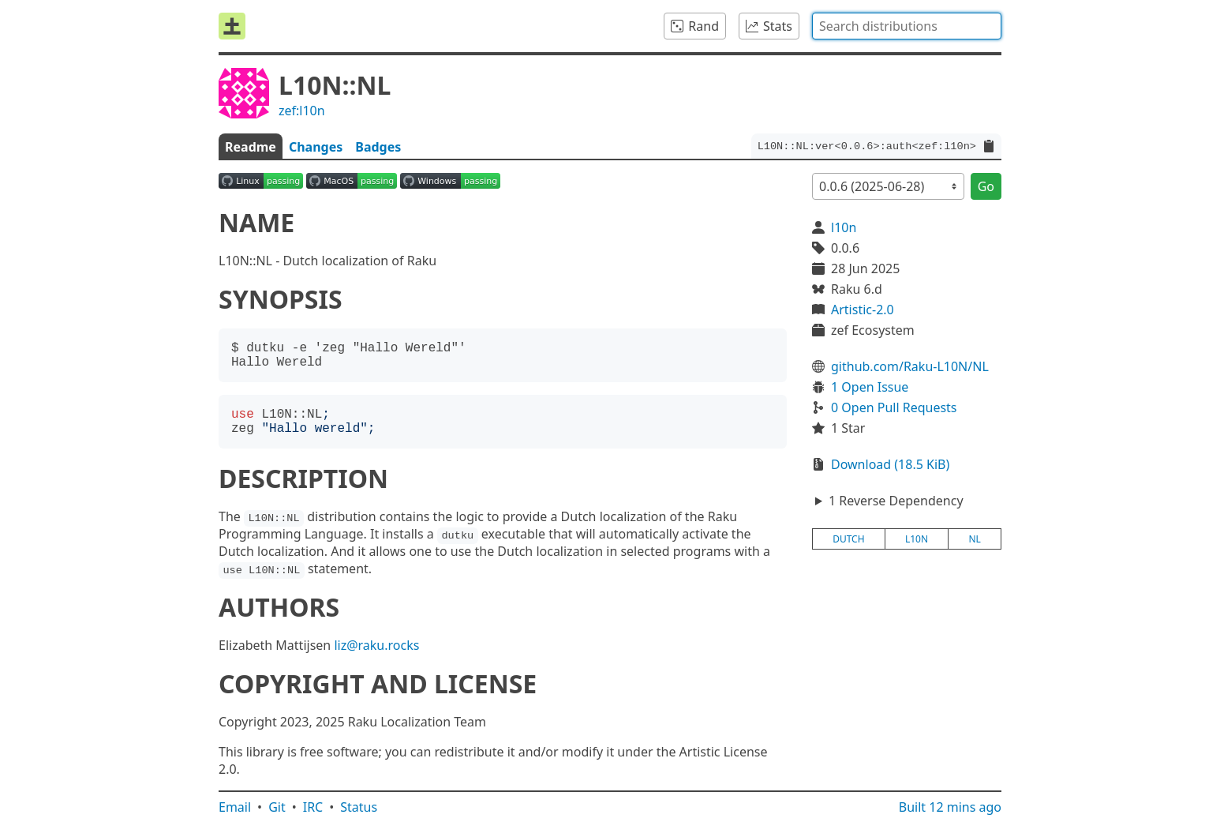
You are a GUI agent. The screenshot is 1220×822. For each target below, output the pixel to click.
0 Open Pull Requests (894, 407)
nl (974, 539)
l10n (843, 227)
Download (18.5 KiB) (890, 464)
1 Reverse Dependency (896, 500)
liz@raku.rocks (376, 645)
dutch (848, 539)
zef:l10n (302, 110)
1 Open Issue (869, 387)
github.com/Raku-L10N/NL (910, 366)
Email (235, 807)
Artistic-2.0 (862, 309)
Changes (315, 147)
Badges (378, 147)
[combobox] (906, 26)
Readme (250, 147)
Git (277, 807)
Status (358, 807)
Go (986, 186)
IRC (313, 807)
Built (950, 807)
